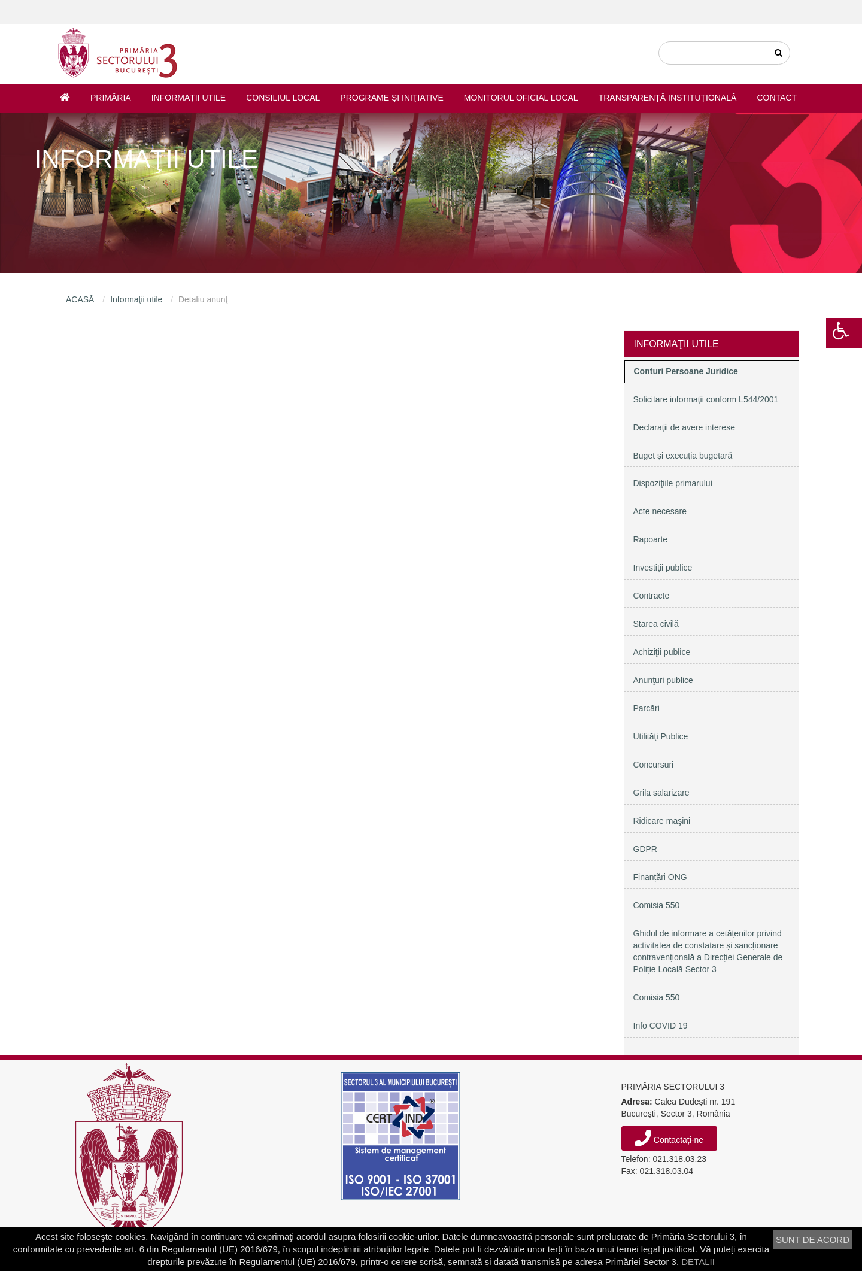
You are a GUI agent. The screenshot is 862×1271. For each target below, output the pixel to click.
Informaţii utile (188, 97)
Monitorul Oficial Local (521, 97)
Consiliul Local (283, 97)
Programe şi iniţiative (391, 97)
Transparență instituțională (668, 97)
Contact (777, 97)
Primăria (110, 97)
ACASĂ (80, 299)
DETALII (698, 1262)
